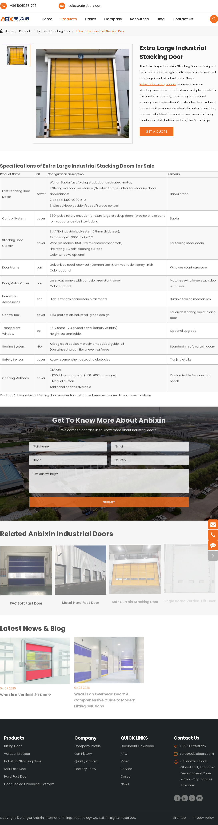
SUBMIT (109, 504)
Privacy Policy (203, 817)
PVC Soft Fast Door (26, 600)
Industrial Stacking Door (53, 31)
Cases (90, 18)
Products (68, 18)
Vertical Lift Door (17, 753)
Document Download (137, 746)
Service (126, 769)
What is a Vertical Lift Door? (25, 692)
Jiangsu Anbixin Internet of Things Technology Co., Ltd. (62, 817)
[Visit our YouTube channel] (199, 798)
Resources (139, 18)
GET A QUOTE (156, 131)
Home (47, 18)
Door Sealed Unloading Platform (29, 784)
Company (113, 18)
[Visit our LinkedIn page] (184, 798)
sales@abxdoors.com (85, 5)
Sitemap (179, 817)
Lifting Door (13, 746)
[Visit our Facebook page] (177, 798)
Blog (161, 18)
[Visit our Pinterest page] (192, 798)
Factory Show (85, 769)
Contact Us (183, 18)
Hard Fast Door (16, 776)
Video (125, 761)
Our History (83, 753)
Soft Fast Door (15, 769)
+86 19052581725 (23, 5)
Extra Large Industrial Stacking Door (100, 31)
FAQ (124, 753)
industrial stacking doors (158, 84)
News (125, 784)
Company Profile (87, 746)
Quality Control (86, 761)
